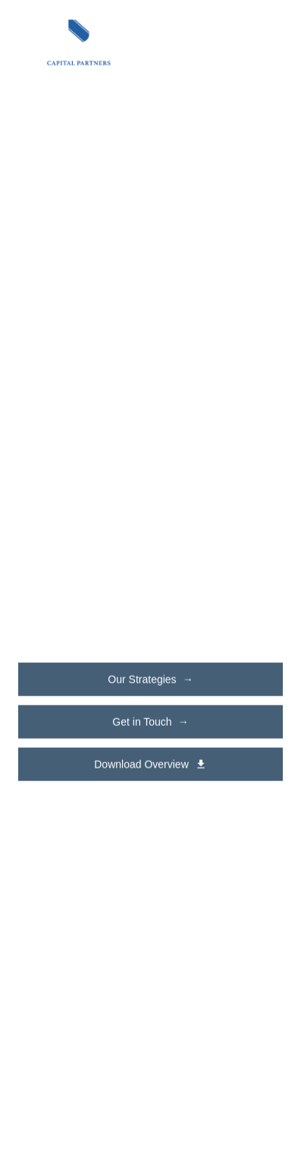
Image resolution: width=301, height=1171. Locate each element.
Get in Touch (150, 722)
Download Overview (150, 764)
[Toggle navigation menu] (266, 42)
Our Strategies (150, 679)
